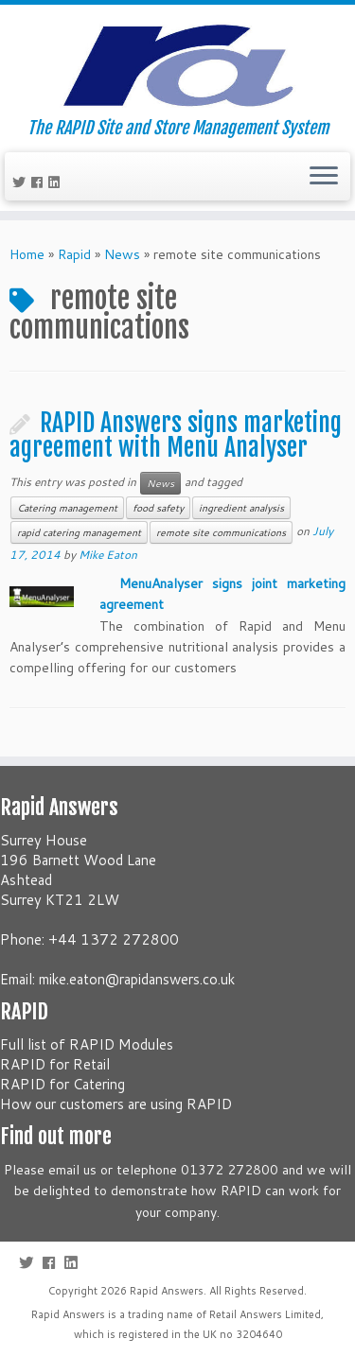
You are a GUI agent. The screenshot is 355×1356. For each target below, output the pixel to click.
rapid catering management (79, 532)
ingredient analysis (241, 507)
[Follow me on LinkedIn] (56, 182)
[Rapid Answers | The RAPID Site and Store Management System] (177, 61)
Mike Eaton (108, 555)
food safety (158, 507)
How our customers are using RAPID (116, 1104)
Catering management (67, 507)
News (122, 254)
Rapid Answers (167, 1290)
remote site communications (221, 532)
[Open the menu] (324, 177)
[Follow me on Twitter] (21, 182)
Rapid (74, 254)
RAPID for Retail (55, 1064)
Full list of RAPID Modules (86, 1044)
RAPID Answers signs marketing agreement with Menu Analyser (175, 435)
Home (26, 254)
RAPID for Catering (62, 1084)
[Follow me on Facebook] (39, 182)
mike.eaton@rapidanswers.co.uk (137, 979)
